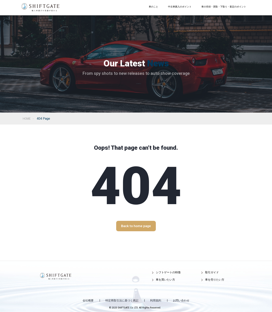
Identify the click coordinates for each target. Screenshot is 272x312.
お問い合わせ (181, 300)
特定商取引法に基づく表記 (121, 300)
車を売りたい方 (214, 279)
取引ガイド (212, 272)
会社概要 (88, 300)
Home (27, 118)
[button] (136, 226)
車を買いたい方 (165, 279)
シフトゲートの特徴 (168, 272)
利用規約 (155, 300)
